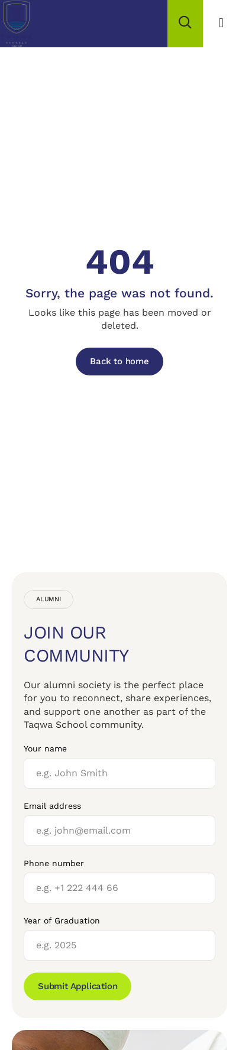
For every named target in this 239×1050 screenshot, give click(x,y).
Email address (52, 806)
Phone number (54, 863)
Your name (45, 748)
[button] (221, 23)
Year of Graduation (62, 920)
